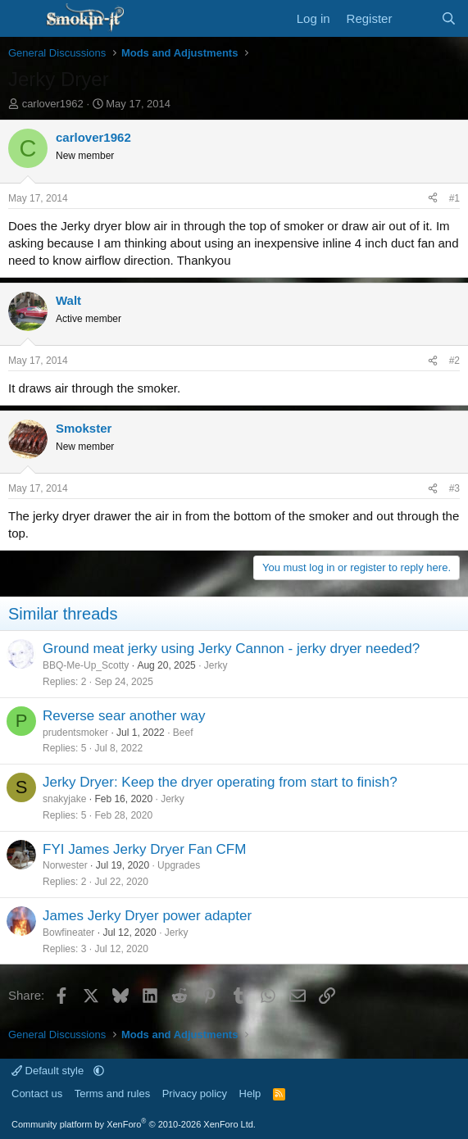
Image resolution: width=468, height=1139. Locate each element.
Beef (183, 732)
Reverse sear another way (124, 716)
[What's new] (416, 18)
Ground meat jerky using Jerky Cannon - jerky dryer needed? (231, 648)
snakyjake (64, 799)
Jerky (216, 665)
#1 (454, 198)
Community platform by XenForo (133, 1124)
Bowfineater (68, 932)
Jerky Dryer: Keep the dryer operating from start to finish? (220, 782)
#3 (454, 488)
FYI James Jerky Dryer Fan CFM (144, 849)
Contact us (36, 1093)
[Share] (432, 198)
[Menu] (22, 18)
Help (250, 1093)
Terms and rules (112, 1093)
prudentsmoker (75, 732)
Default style (49, 1070)
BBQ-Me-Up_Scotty (86, 665)
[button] (98, 1070)
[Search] (449, 18)
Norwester (65, 865)
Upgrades (178, 865)
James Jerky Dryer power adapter (147, 915)
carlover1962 (53, 104)
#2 (454, 360)
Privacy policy (194, 1093)
